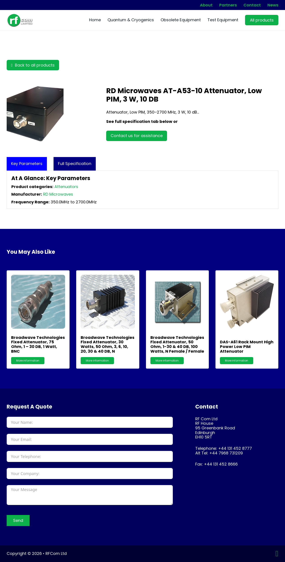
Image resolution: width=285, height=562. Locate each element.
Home (95, 20)
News (272, 5)
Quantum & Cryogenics (131, 20)
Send (18, 520)
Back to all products (33, 65)
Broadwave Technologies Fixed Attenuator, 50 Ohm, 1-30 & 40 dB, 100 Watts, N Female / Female (177, 344)
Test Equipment (222, 20)
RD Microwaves (58, 194)
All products (262, 20)
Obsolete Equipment (181, 20)
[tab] (27, 164)
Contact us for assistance (137, 135)
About (206, 5)
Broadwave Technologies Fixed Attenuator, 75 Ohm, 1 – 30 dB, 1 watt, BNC (38, 344)
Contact (252, 5)
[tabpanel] (142, 189)
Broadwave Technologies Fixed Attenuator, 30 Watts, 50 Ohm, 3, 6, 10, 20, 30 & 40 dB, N (107, 344)
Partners (228, 5)
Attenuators (66, 186)
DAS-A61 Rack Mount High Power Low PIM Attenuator (246, 346)
